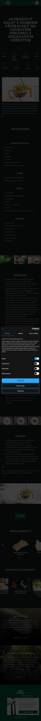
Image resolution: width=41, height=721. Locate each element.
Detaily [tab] (20, 333)
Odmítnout (20, 391)
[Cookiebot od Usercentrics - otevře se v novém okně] (32, 329)
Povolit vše (20, 381)
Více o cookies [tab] (33, 333)
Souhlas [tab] (7, 333)
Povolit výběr (20, 386)
